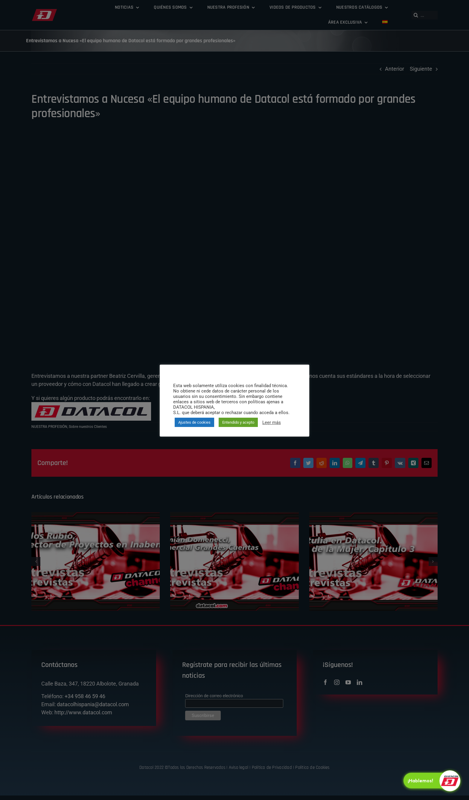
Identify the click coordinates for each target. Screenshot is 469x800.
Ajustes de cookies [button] (194, 422)
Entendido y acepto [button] (238, 422)
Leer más (271, 422)
